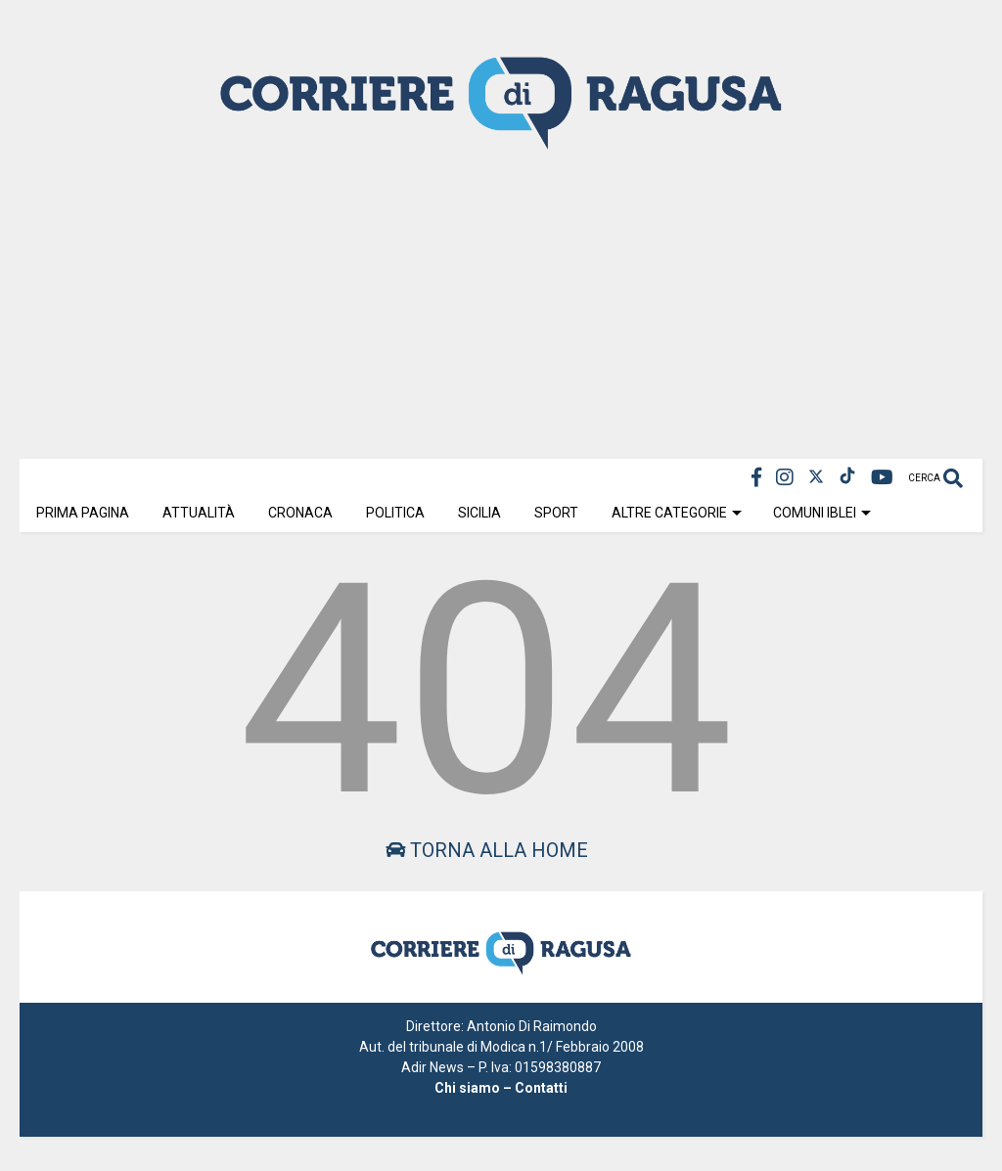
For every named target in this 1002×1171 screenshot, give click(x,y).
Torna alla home (487, 850)
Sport (556, 512)
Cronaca (300, 512)
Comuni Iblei (822, 512)
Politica (395, 512)
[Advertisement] (501, 302)
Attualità (198, 512)
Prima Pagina (82, 512)
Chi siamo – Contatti (501, 1088)
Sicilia (479, 512)
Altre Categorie (677, 512)
